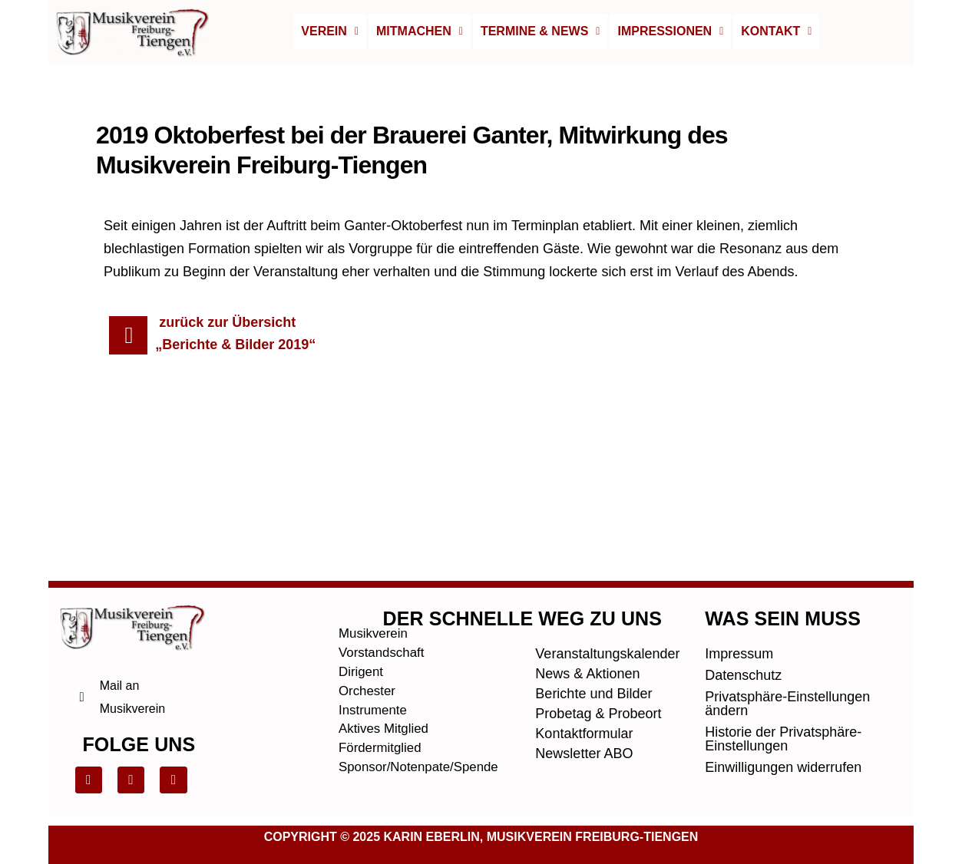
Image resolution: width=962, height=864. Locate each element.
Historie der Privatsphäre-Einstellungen (783, 696)
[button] (329, 31)
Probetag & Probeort (598, 670)
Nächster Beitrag (810, 453)
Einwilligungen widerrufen (783, 724)
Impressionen (670, 31)
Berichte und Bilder (593, 650)
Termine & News (540, 31)
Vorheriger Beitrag (155, 453)
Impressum (739, 610)
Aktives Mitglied (387, 691)
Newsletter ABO (584, 710)
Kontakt (776, 31)
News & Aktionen (587, 630)
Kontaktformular (584, 690)
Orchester (369, 651)
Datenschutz (743, 632)
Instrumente (375, 671)
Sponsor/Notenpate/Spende (407, 731)
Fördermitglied (383, 711)
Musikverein (375, 591)
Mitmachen (419, 31)
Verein (330, 31)
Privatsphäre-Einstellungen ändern (787, 660)
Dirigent (362, 631)
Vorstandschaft (384, 611)
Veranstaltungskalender (603, 610)
